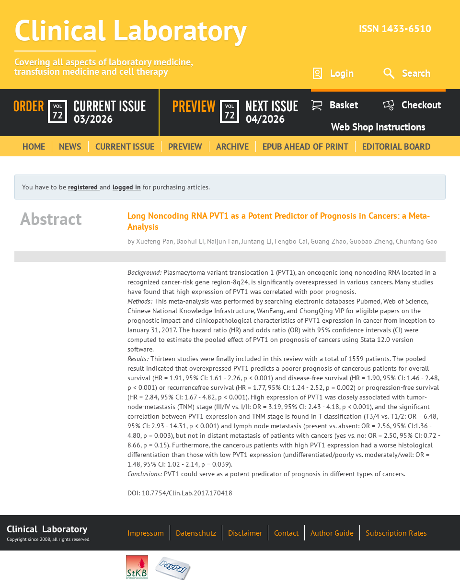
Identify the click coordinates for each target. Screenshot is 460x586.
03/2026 (93, 119)
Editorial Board (396, 146)
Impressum (145, 533)
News (70, 146)
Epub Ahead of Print (305, 146)
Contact (286, 533)
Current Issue (124, 146)
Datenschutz (196, 533)
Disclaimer (245, 533)
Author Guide (332, 533)
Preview (185, 146)
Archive (232, 146)
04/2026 (265, 119)
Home (34, 146)
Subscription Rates (396, 533)
